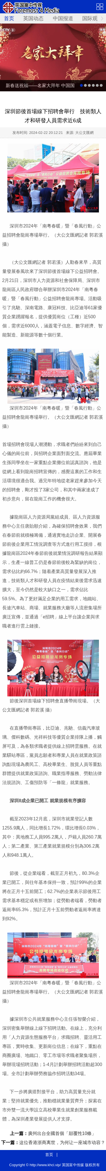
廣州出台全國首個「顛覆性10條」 (62, 1133)
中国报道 (63, 18)
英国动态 (33, 18)
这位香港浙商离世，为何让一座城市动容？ (62, 1142)
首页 (9, 18)
